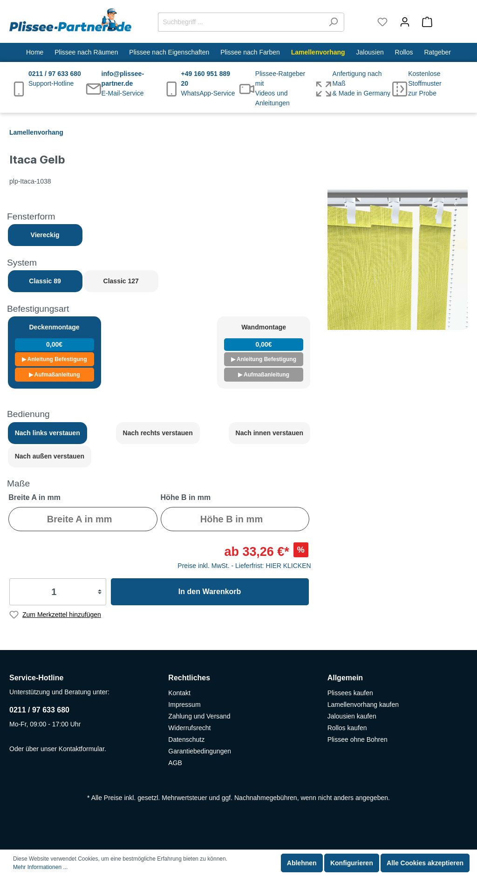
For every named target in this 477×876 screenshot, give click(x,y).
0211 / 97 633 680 (39, 710)
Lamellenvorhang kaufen (363, 704)
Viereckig (45, 235)
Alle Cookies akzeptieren (425, 863)
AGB (175, 762)
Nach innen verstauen (270, 433)
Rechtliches (189, 678)
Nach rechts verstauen (158, 433)
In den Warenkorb (209, 591)
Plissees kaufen (350, 693)
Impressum (184, 704)
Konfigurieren (351, 863)
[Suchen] (333, 22)
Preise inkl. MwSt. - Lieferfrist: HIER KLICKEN (244, 565)
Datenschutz (186, 739)
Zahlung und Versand (199, 716)
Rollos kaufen (347, 728)
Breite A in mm (34, 497)
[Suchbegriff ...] (240, 22)
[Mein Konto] (405, 22)
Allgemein (345, 678)
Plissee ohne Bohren (357, 739)
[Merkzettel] (382, 22)
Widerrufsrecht (189, 728)
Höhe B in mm (186, 497)
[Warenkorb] (442, 22)
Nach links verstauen (47, 433)
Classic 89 (45, 281)
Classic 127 (121, 281)
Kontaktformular (81, 749)
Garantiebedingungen (199, 751)
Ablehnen (302, 863)
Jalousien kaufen (351, 716)
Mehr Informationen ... (40, 867)
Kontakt (179, 693)
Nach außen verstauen (49, 456)
